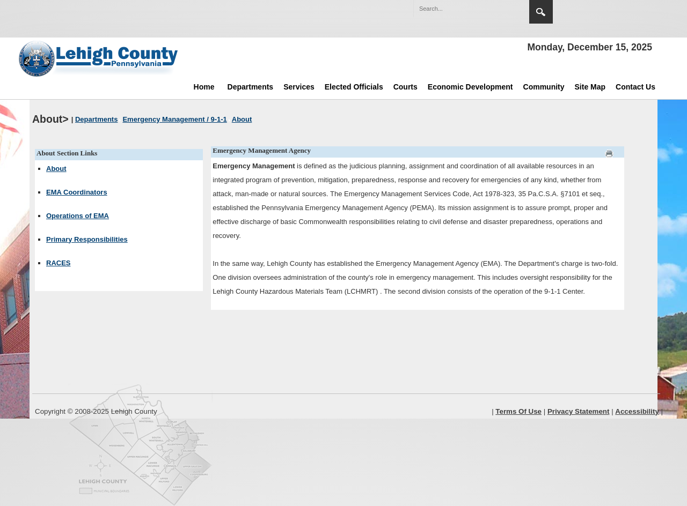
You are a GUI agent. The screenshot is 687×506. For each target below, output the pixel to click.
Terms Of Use (518, 411)
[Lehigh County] (99, 58)
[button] (498, 8)
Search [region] (541, 12)
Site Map (590, 87)
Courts (405, 87)
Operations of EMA (77, 216)
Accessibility (637, 411)
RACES (58, 263)
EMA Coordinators (76, 192)
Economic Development (470, 87)
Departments (251, 87)
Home (204, 87)
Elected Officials (354, 87)
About (56, 169)
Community (544, 87)
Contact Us (635, 87)
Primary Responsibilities (87, 239)
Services (299, 87)
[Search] (460, 8)
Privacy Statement (578, 411)
